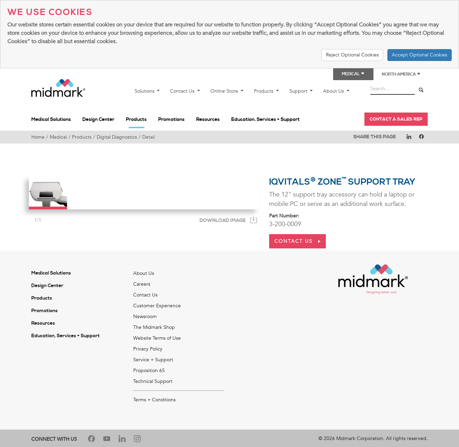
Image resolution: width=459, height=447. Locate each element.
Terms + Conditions (154, 399)
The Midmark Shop (154, 327)
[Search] (421, 90)
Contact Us (183, 91)
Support (299, 91)
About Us (334, 91)
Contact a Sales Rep (396, 119)
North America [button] (401, 74)
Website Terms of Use (157, 338)
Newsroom (145, 316)
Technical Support (152, 381)
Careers (141, 284)
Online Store (225, 91)
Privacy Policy (147, 349)
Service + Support (153, 359)
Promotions (171, 119)
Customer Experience (157, 305)
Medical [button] (353, 74)
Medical (58, 137)
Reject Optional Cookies (352, 55)
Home (38, 137)
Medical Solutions (51, 119)
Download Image (223, 220)
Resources (208, 119)
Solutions (145, 91)
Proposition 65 (149, 370)
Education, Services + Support (265, 119)
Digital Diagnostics (117, 137)
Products (264, 91)
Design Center (98, 119)
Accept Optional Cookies (419, 55)
